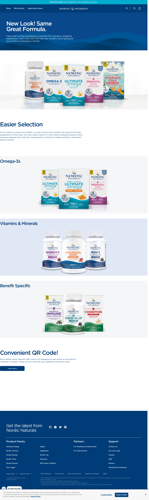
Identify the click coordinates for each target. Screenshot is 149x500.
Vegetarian (44, 451)
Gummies (43, 459)
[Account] (134, 8)
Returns (112, 463)
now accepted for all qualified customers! (74, 2)
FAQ (110, 459)
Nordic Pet (44, 455)
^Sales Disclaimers (45, 473)
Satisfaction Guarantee (92, 473)
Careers (112, 455)
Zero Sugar (10, 467)
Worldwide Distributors (118, 467)
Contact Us (113, 447)
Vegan (42, 447)
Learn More (12, 368)
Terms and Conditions (74, 473)
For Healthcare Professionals (85, 447)
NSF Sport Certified (48, 463)
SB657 (105, 473)
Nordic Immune (12, 451)
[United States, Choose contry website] (12, 474)
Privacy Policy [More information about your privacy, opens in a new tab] (35, 496)
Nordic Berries (12, 463)
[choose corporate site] (25, 474)
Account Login (114, 451)
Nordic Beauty (12, 455)
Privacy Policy (59, 473)
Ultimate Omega (12, 447)
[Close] (145, 494)
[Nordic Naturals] (73, 8)
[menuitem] (8, 8)
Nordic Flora (11, 459)
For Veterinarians (80, 451)
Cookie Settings (106, 495)
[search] (126, 8)
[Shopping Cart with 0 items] (139, 8)
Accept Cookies (121, 495)
